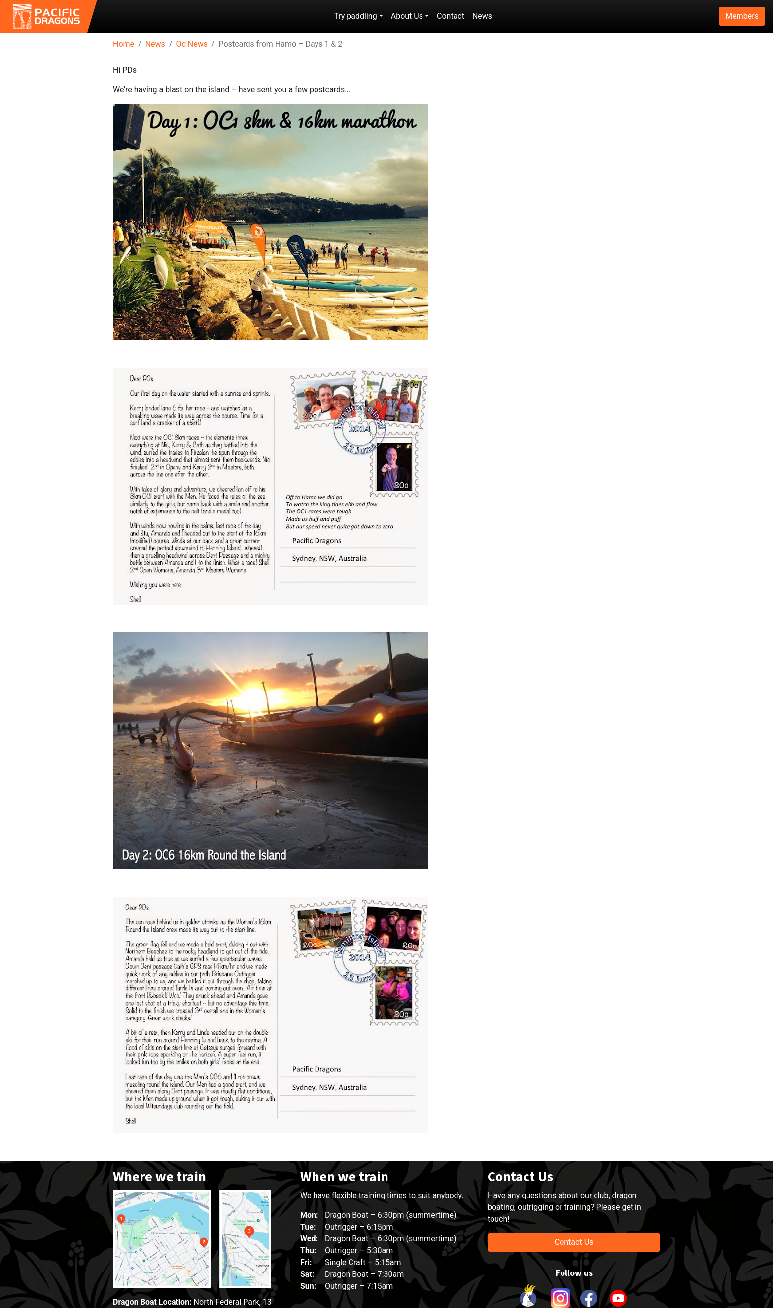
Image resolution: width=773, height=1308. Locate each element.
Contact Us (574, 1242)
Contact (450, 16)
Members (742, 16)
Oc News (192, 44)
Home (123, 44)
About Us (407, 16)
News (482, 16)
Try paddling (355, 16)
